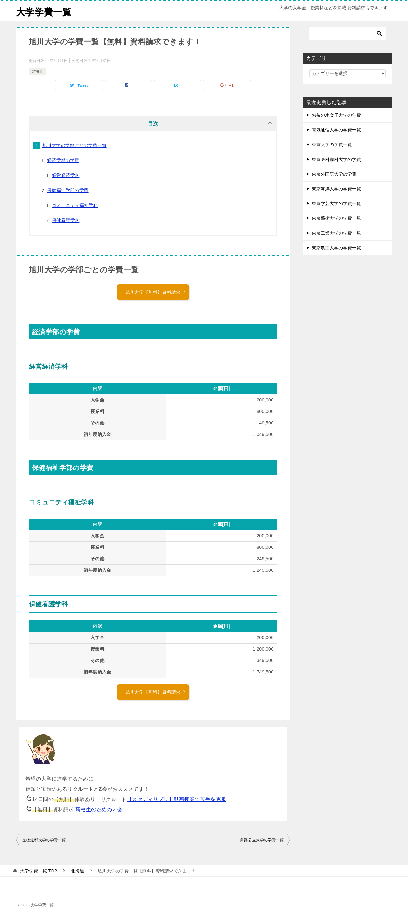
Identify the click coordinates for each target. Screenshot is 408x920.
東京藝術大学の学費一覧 (336, 218)
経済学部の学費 (63, 160)
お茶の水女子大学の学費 (336, 115)
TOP (38, 870)
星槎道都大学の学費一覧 (44, 840)
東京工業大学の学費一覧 (336, 232)
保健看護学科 (65, 220)
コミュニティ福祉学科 (75, 205)
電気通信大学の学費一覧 (336, 129)
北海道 (37, 71)
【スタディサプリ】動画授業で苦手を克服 (176, 799)
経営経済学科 (65, 175)
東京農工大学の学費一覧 (336, 247)
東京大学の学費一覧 (332, 144)
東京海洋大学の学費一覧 (336, 188)
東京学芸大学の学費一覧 (336, 203)
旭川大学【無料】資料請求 (156, 292)
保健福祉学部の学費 (68, 190)
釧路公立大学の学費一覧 (262, 840)
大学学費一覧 (44, 11)
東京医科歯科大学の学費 (336, 159)
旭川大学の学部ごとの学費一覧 (74, 145)
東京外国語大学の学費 (334, 174)
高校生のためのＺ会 (98, 809)
